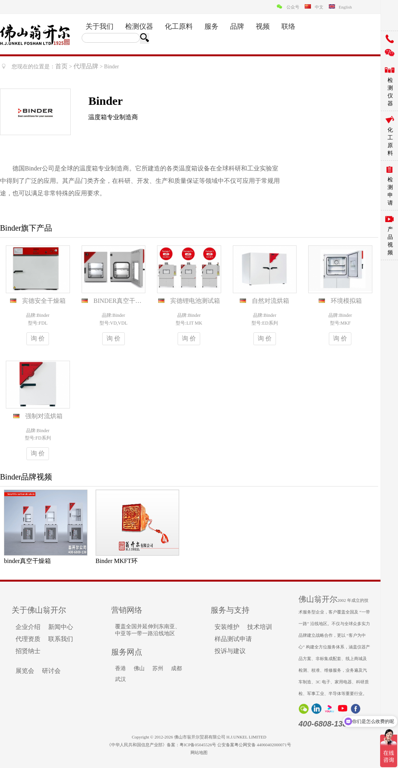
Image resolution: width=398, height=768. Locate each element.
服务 (211, 26)
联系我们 (60, 639)
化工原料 (179, 26)
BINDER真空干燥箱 (121, 300)
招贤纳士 (28, 651)
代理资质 (28, 639)
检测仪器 (139, 26)
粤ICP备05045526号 (198, 744)
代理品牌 (85, 66)
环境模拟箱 (346, 300)
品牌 (237, 26)
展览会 (25, 670)
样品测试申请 (233, 639)
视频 (263, 26)
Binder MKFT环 (117, 561)
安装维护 (227, 627)
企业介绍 (28, 627)
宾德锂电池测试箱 (195, 300)
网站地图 (199, 752)
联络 (288, 26)
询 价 (38, 338)
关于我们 (99, 26)
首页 (61, 66)
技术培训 (259, 627)
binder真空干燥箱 (27, 561)
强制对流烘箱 (44, 416)
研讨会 (51, 670)
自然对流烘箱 (270, 300)
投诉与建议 (230, 651)
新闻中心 (60, 627)
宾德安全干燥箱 (44, 300)
